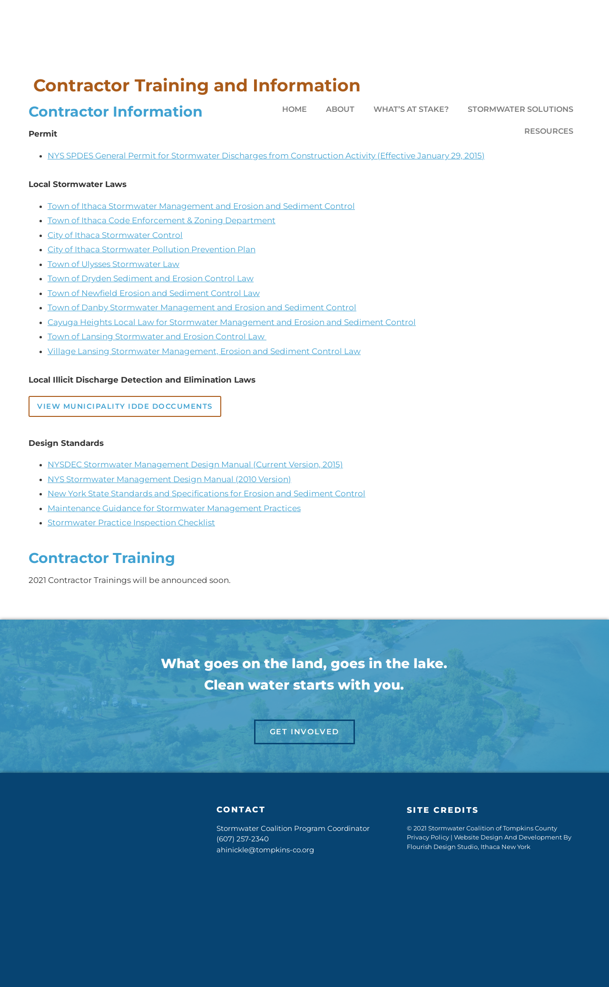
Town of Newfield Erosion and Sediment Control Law (154, 293)
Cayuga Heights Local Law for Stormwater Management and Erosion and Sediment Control (232, 322)
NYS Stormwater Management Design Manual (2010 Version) (169, 479)
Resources (548, 131)
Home (294, 109)
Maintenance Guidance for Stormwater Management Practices (174, 508)
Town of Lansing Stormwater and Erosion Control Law (157, 336)
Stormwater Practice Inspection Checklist (131, 522)
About (340, 109)
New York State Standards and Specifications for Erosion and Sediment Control (206, 493)
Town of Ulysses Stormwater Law (113, 264)
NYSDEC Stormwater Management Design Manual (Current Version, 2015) (195, 464)
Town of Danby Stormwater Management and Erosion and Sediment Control (202, 307)
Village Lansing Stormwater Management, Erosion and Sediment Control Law (204, 351)
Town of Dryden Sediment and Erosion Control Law (151, 278)
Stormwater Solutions (520, 109)
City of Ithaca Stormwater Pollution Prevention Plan (151, 249)
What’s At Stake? (411, 109)
